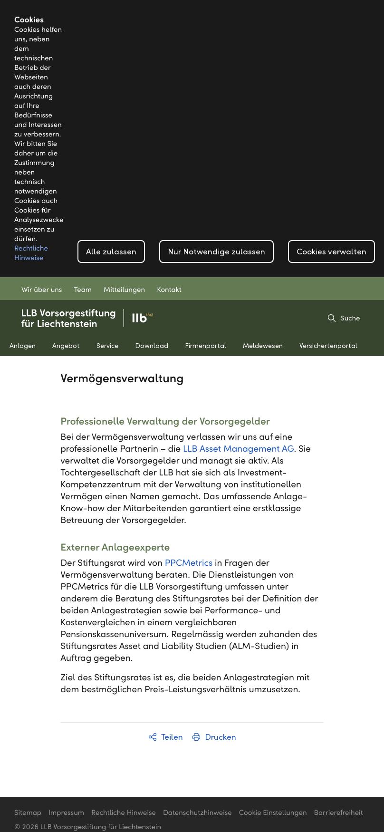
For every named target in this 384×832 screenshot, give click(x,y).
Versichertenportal (328, 346)
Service (107, 346)
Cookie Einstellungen (273, 813)
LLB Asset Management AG (238, 449)
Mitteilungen (124, 290)
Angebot (66, 346)
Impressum (66, 813)
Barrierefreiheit (338, 813)
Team (83, 290)
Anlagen (23, 346)
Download (151, 346)
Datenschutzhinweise (197, 813)
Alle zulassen (111, 252)
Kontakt (169, 290)
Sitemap (27, 813)
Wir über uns (41, 290)
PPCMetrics (189, 563)
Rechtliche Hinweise (123, 813)
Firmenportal (205, 346)
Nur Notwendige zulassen (216, 252)
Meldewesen (263, 346)
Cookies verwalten (331, 252)
